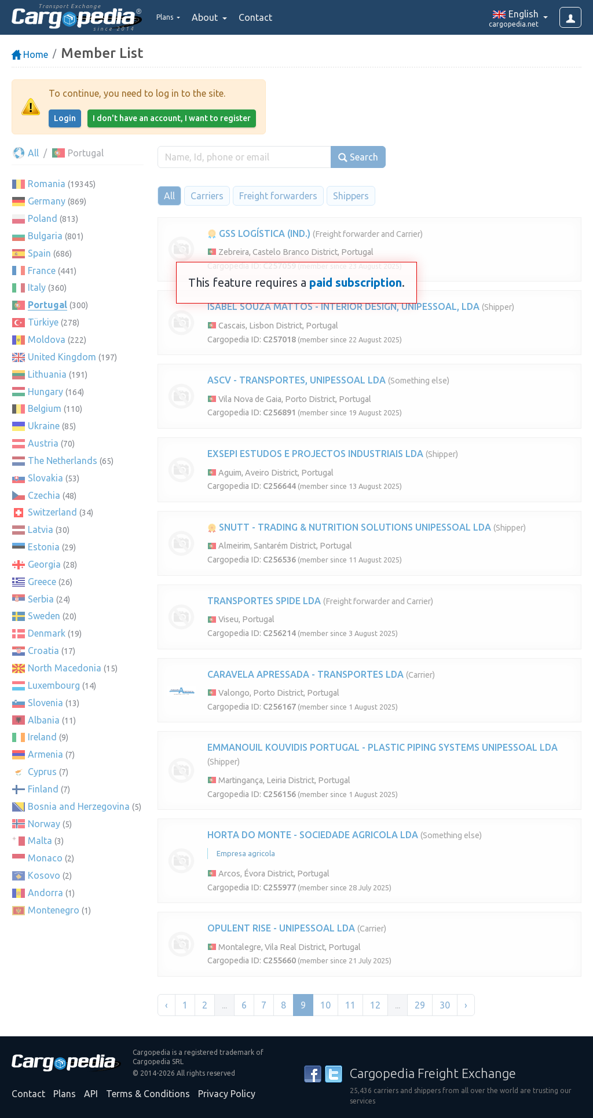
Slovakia (45, 478)
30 (445, 1005)
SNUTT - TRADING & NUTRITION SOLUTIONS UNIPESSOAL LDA (349, 527)
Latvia (40, 529)
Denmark (46, 633)
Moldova (46, 339)
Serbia (41, 599)
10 (325, 1005)
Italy (37, 287)
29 (420, 1005)
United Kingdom (62, 357)
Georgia (44, 564)
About (215, 17)
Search (358, 157)
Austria (43, 443)
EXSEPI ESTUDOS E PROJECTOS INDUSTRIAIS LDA (315, 453)
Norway (44, 824)
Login (65, 118)
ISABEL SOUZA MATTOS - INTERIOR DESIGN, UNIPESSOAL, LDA (343, 306)
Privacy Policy (226, 1093)
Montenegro (53, 910)
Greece (42, 581)
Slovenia (45, 702)
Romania (46, 183)
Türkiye (43, 322)
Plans (64, 1093)
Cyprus (42, 771)
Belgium (44, 408)
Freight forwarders (278, 196)
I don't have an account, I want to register (172, 118)
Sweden (44, 616)
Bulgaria (45, 236)
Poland (42, 218)
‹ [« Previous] (166, 1005)
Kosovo (44, 875)
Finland (43, 789)
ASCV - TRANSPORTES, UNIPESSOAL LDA (296, 380)
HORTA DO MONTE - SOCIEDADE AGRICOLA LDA (312, 835)
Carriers (207, 196)
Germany (46, 201)
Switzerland (52, 512)
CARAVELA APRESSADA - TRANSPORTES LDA (305, 674)
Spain (39, 253)
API (91, 1093)
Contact (264, 17)
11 (350, 1005)
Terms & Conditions (148, 1093)
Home (30, 54)
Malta (40, 840)
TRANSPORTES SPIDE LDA (264, 600)
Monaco (45, 858)
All (25, 153)
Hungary (45, 391)
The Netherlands (62, 460)
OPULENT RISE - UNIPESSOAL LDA (281, 928)
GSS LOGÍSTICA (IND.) (258, 233)
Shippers (351, 196)
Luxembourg (54, 685)
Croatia (43, 650)
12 (375, 1005)
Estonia (44, 547)
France (42, 270)
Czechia (44, 495)
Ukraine (44, 426)
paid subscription (355, 282)
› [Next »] (465, 1005)
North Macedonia (64, 668)
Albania (44, 720)
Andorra (45, 892)
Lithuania (47, 374)
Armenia (45, 754)
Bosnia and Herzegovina (79, 806)
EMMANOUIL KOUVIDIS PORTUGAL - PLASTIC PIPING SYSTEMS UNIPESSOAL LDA (382, 747)
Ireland (42, 737)
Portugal (47, 304)
